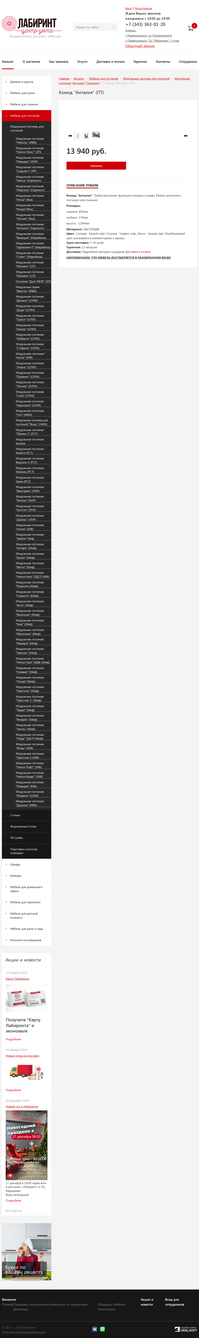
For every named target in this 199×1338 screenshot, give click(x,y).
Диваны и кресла (21, 82)
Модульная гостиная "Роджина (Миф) (30, 584)
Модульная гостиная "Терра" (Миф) (30, 708)
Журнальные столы (23, 826)
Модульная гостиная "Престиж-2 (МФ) (30, 755)
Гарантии (140, 61)
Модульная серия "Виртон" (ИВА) (27, 289)
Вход (128, 8)
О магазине (31, 61)
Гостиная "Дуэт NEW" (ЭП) (33, 281)
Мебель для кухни (22, 93)
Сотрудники (188, 61)
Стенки (15, 815)
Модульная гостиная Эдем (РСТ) (30, 479)
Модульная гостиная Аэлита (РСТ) (30, 451)
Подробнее (13, 1039)
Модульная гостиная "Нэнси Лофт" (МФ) (30, 765)
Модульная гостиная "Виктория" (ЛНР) (30, 489)
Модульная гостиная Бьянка (30, 441)
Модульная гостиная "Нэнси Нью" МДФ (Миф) (33, 660)
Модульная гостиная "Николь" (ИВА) (30, 140)
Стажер (7, 1304)
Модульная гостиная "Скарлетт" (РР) (30, 169)
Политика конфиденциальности (23, 1332)
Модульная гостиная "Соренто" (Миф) (30, 594)
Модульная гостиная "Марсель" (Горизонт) (30, 188)
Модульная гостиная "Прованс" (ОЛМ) (30, 374)
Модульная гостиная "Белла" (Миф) (30, 555)
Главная (64, 78)
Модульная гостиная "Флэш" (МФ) (30, 746)
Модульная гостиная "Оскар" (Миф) (30, 679)
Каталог (8, 61)
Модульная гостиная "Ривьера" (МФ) (30, 784)
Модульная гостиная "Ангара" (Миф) (30, 546)
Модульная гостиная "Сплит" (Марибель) (30, 255)
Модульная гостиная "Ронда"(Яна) (30, 207)
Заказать (96, 166)
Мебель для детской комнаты (24, 915)
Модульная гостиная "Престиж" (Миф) (30, 689)
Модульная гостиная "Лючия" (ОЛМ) (30, 384)
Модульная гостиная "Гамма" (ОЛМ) (30, 327)
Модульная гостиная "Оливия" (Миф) (30, 670)
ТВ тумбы (16, 838)
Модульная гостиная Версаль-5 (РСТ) (30, 460)
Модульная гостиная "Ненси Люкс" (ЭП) (30, 150)
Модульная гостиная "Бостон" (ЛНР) (30, 508)
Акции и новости (147, 1301)
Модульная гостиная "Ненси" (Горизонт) (30, 179)
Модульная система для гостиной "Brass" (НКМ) (32, 422)
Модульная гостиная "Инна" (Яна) (30, 197)
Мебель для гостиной (24, 116)
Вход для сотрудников (174, 1301)
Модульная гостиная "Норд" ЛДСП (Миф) (30, 736)
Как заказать (58, 61)
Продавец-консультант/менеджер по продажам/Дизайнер (50, 1306)
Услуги (82, 61)
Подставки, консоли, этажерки (24, 851)
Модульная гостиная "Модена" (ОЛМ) (30, 793)
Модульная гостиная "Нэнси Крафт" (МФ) (30, 775)
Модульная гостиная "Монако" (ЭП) (30, 264)
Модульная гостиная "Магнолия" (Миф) (30, 632)
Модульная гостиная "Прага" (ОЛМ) (30, 317)
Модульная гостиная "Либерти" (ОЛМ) (30, 336)
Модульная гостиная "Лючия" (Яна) (30, 217)
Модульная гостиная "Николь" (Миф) (30, 651)
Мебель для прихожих (25, 902)
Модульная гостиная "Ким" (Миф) (30, 622)
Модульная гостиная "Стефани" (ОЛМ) (30, 346)
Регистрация (143, 8)
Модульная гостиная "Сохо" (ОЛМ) (30, 394)
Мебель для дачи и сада (26, 929)
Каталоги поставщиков (25, 940)
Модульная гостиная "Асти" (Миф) (30, 603)
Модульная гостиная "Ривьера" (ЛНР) (30, 159)
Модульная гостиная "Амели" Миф (30, 536)
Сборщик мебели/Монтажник (112, 1306)
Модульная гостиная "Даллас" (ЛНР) (30, 517)
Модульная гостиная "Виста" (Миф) (30, 565)
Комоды (15, 875)
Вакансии (9, 1299)
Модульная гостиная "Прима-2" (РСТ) (30, 432)
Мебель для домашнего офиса (26, 889)
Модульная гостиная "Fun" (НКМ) (30, 413)
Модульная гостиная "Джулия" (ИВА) (30, 803)
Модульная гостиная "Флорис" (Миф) (30, 717)
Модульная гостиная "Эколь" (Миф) (30, 727)
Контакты (163, 61)
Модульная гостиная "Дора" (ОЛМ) (30, 308)
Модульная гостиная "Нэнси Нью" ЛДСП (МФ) (32, 574)
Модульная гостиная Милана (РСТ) (30, 470)
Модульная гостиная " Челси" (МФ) (31, 356)
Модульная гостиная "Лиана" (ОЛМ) (30, 365)
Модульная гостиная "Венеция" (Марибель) (31, 236)
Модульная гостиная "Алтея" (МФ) (30, 527)
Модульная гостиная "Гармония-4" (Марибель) (33, 245)
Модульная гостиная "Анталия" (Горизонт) (30, 226)
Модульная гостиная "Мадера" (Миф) (30, 641)
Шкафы (15, 864)
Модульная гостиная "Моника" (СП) (30, 274)
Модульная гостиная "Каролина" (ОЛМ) (30, 403)
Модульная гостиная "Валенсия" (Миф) (30, 613)
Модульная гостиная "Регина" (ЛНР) (30, 498)
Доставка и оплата (110, 61)
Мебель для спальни (24, 104)
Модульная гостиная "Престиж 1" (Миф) (30, 698)
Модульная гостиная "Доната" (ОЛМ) (30, 298)
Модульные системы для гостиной (27, 128)
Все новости (14, 1211)
